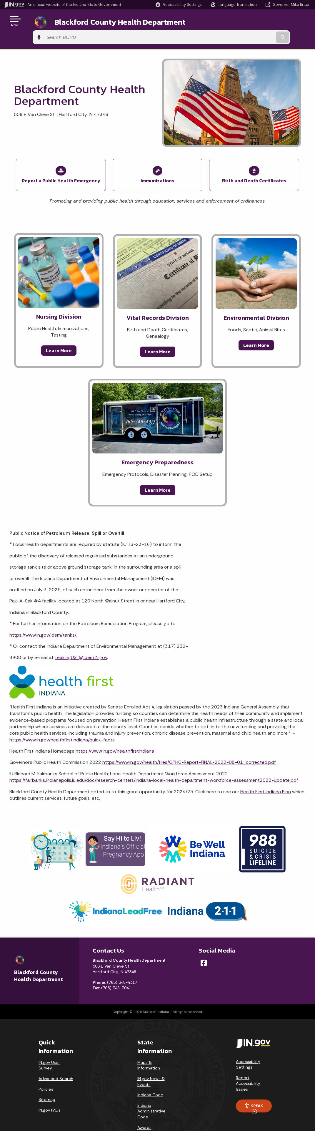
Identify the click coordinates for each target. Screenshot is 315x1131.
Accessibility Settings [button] (248, 1043)
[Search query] (276, 21)
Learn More (59, 329)
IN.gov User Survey (49, 1044)
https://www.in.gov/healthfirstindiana (115, 730)
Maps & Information (148, 1044)
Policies (46, 1068)
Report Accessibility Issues (248, 1062)
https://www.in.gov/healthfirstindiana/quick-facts (62, 719)
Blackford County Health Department (113, 21)
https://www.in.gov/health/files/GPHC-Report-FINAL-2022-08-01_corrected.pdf (189, 741)
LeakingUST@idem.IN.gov (81, 637)
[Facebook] (204, 942)
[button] (179, 4)
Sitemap (47, 1079)
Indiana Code (150, 1074)
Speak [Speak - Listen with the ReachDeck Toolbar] (253, 1087)
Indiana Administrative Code (151, 1090)
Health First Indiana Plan (265, 771)
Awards (144, 1107)
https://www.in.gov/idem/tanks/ (42, 614)
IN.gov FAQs (50, 1089)
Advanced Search (56, 1058)
